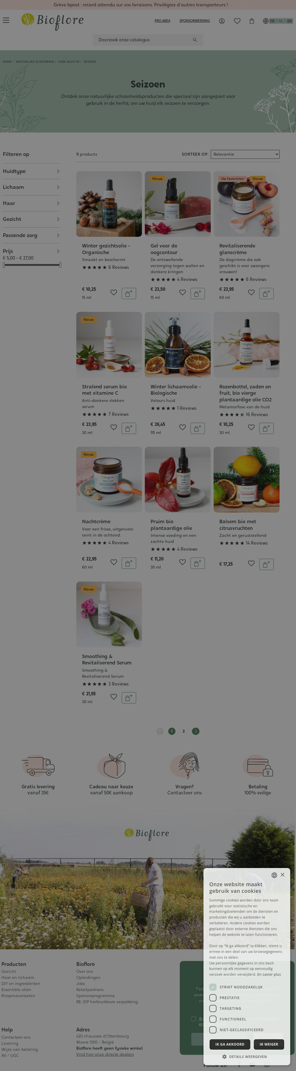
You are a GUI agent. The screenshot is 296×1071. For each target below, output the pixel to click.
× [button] (282, 875)
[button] (246, 1056)
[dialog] (148, 535)
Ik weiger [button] (269, 1044)
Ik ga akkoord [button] (229, 1044)
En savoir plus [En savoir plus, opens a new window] (269, 974)
